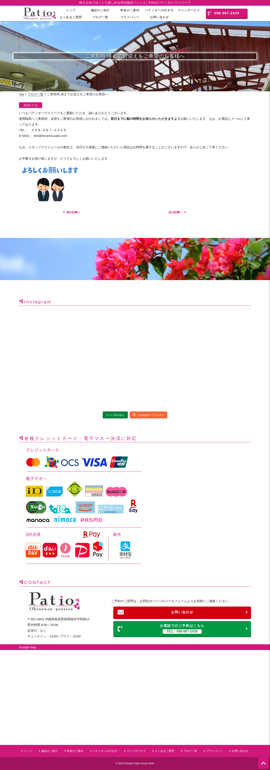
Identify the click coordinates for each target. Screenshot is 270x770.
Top (21, 94)
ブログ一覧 (100, 17)
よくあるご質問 (71, 17)
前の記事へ (73, 212)
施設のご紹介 (100, 10)
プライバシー (129, 17)
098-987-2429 (223, 13)
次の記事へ (175, 212)
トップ (71, 10)
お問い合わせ (159, 17)
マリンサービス (189, 10)
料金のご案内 (129, 10)
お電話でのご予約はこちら (182, 629)
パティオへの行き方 (159, 10)
